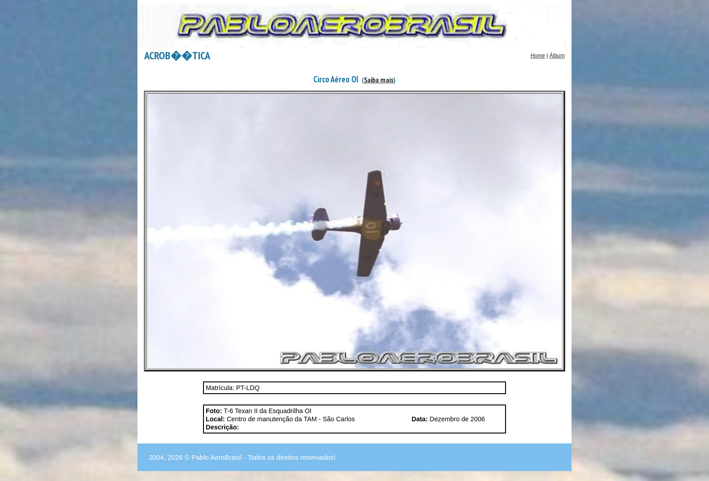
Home (537, 55)
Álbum (557, 55)
